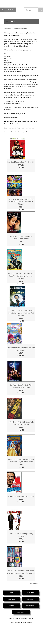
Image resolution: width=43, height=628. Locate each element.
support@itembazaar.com (12, 103)
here (19, 101)
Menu (10, 21)
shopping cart (32, 128)
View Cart (10, 10)
